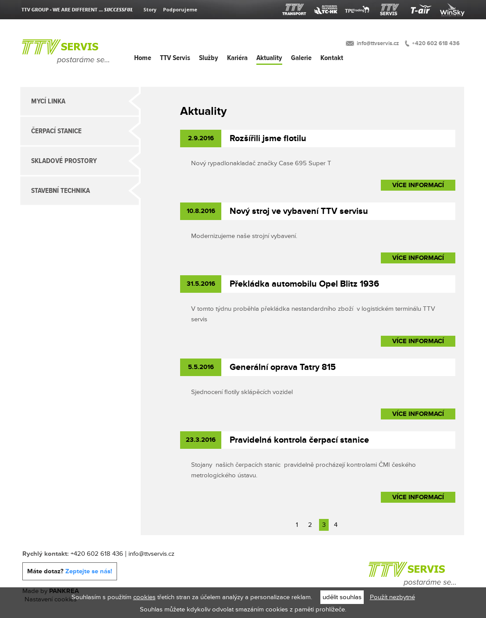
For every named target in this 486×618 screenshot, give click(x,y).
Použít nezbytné (392, 597)
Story (149, 9)
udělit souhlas (342, 597)
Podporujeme (180, 9)
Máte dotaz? (69, 571)
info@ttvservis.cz (378, 43)
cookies (144, 597)
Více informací (418, 185)
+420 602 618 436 (436, 43)
